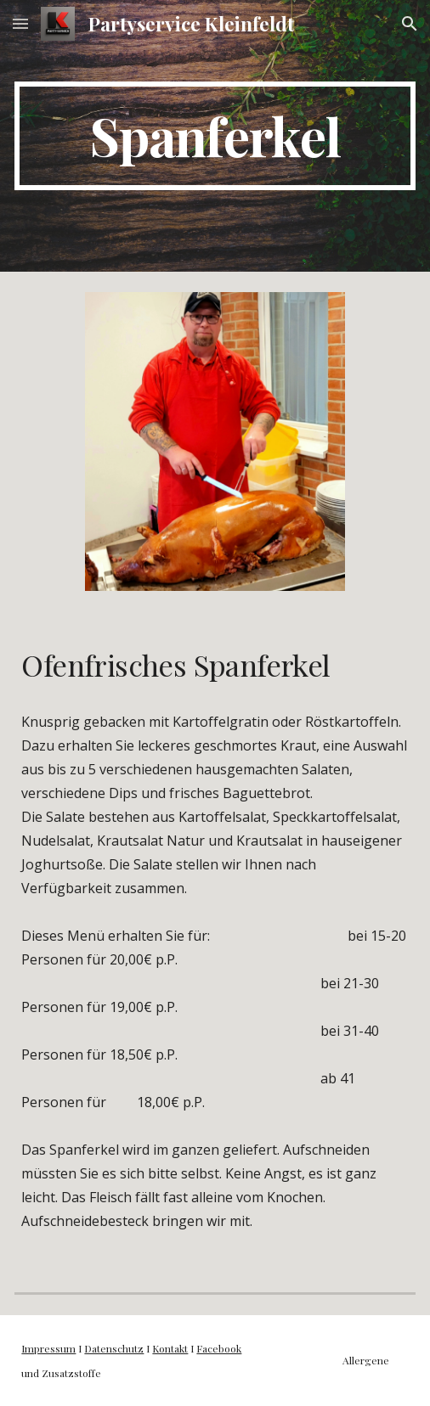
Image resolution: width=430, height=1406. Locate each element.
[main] (214, 136)
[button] (20, 23)
